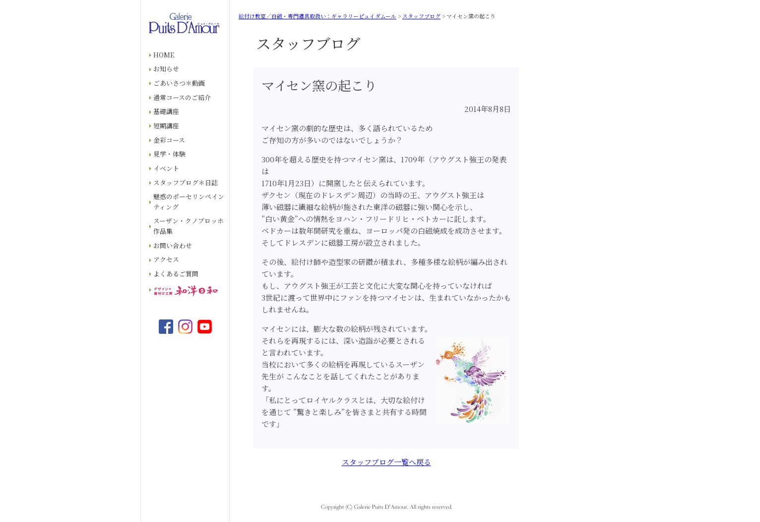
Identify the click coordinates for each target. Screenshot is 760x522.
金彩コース (169, 140)
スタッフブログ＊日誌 (185, 182)
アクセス (166, 259)
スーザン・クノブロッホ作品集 (188, 226)
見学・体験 (169, 153)
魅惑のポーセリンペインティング (188, 201)
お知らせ (166, 68)
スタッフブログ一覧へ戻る (386, 462)
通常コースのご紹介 (182, 97)
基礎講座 (166, 111)
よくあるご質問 (175, 273)
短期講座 (166, 125)
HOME (163, 54)
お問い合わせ (172, 245)
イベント (166, 168)
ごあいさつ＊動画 (179, 83)
